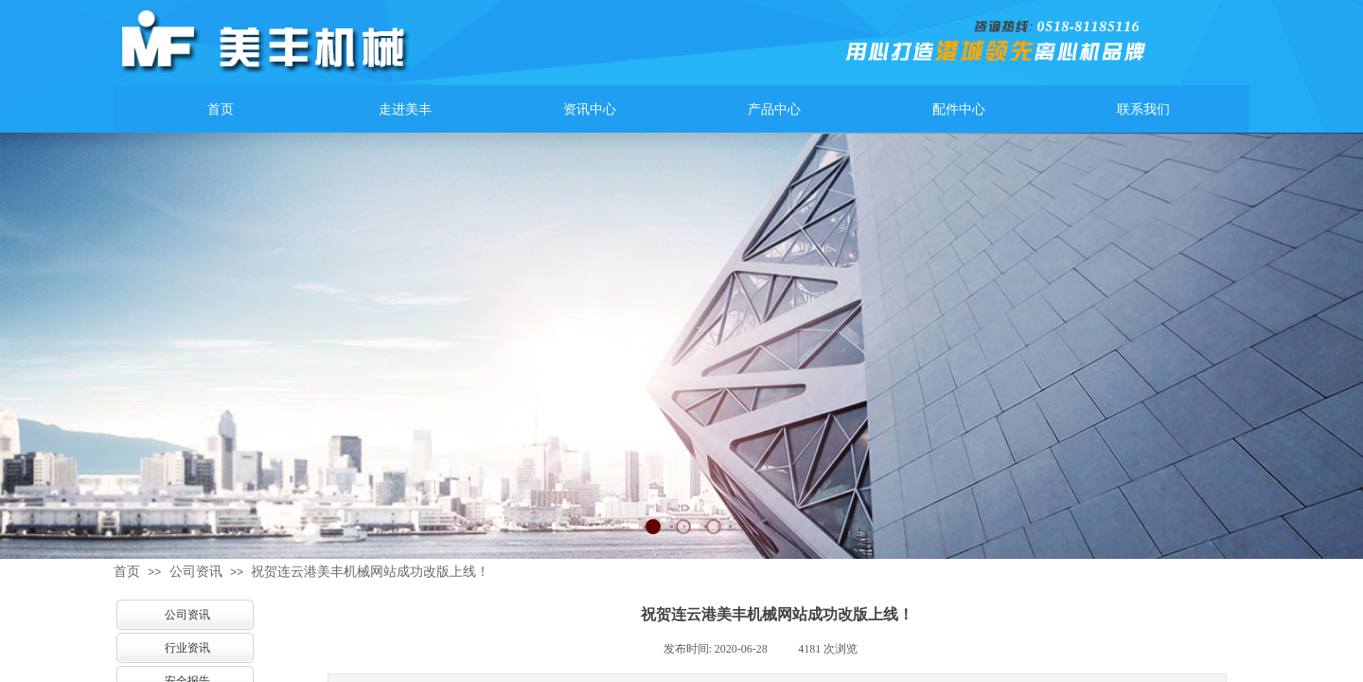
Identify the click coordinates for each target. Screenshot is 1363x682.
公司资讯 (195, 571)
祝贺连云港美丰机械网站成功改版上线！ (370, 571)
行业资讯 (187, 648)
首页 (127, 571)
